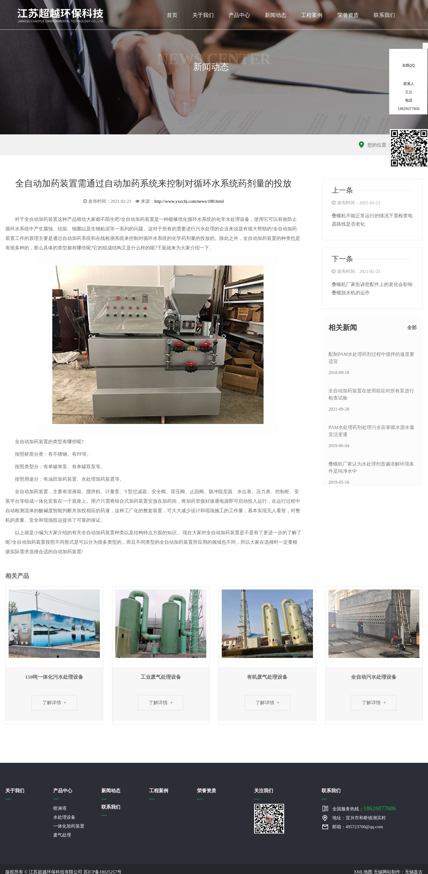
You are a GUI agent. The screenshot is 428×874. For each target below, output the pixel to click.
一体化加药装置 (68, 826)
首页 (172, 15)
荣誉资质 (348, 15)
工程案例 (311, 15)
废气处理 (62, 835)
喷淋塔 (60, 808)
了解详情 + (54, 702)
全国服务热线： (364, 808)
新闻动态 (275, 15)
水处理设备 (64, 817)
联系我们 (384, 15)
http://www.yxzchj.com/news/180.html (189, 201)
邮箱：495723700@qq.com (357, 826)
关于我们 (203, 15)
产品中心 (239, 15)
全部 (412, 327)
